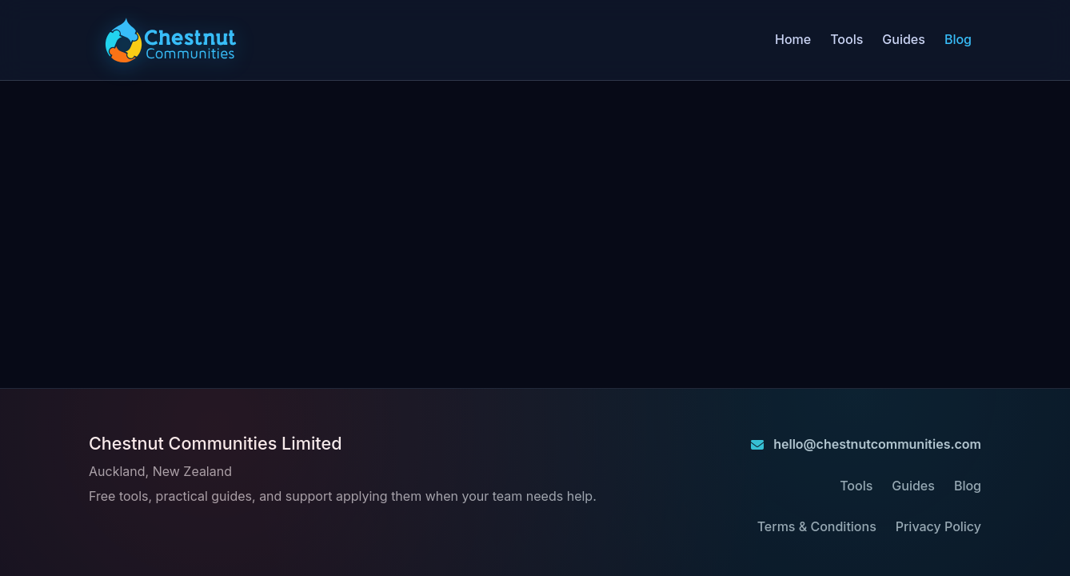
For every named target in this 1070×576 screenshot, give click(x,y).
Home (793, 39)
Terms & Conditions (816, 526)
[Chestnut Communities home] (170, 40)
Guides (903, 39)
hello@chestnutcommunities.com (866, 444)
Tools (846, 39)
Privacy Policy (938, 526)
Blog (958, 39)
